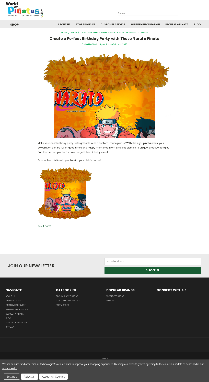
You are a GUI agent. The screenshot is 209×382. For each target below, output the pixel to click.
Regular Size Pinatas (67, 296)
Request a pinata (176, 24)
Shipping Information (145, 24)
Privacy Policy (9, 368)
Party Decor (62, 305)
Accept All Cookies (53, 376)
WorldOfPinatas (115, 296)
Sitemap (10, 327)
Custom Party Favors (68, 300)
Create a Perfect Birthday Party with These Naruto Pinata (105, 38)
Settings (12, 376)
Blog (197, 24)
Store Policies (85, 24)
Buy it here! (44, 226)
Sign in (9, 322)
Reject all (29, 376)
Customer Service (113, 24)
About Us (64, 24)
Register (22, 322)
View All (110, 300)
